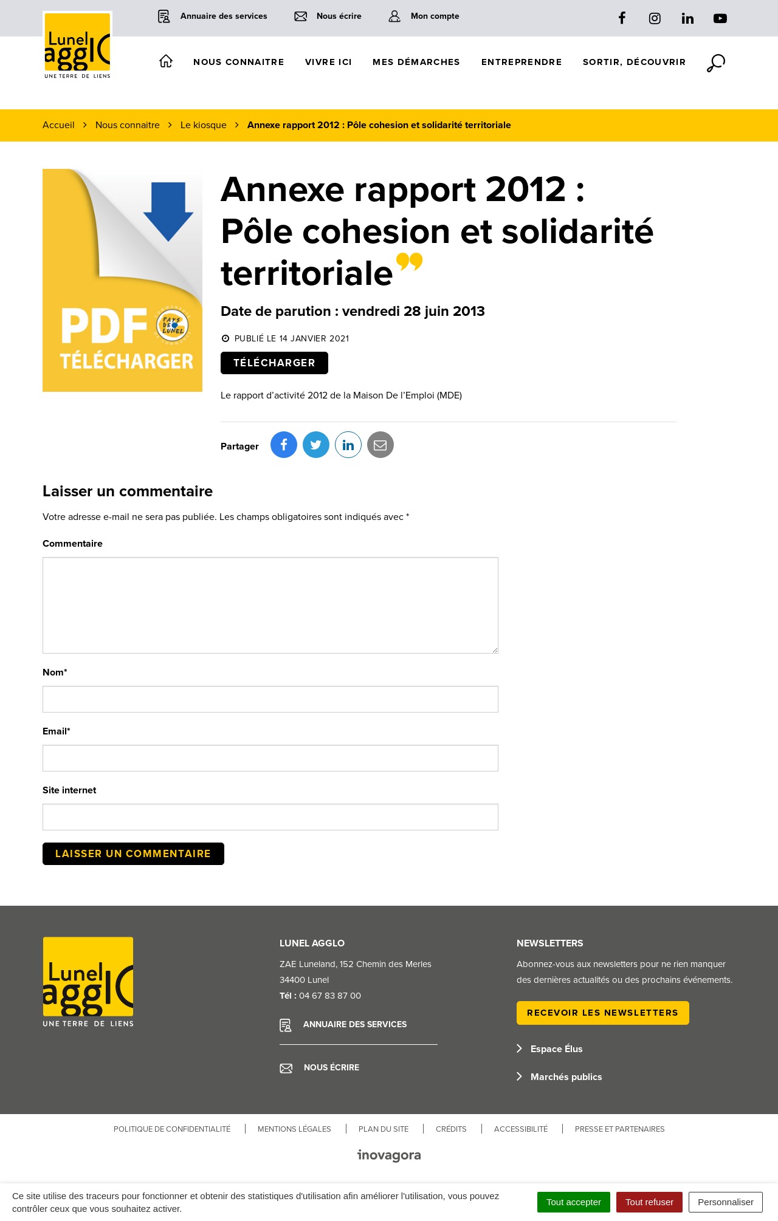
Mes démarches (417, 61)
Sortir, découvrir (634, 61)
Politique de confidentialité (172, 1129)
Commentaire (73, 544)
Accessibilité (521, 1129)
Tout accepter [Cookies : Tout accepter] (573, 1202)
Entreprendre (521, 61)
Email (57, 731)
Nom (55, 672)
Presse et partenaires (620, 1129)
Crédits (451, 1129)
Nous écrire (319, 1067)
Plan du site (383, 1129)
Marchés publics (559, 1077)
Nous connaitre (238, 61)
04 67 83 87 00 (330, 995)
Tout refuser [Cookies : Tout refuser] (649, 1202)
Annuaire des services (343, 1025)
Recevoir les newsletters (603, 1012)
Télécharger (274, 363)
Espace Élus (550, 1049)
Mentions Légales (294, 1129)
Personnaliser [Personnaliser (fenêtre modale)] (726, 1202)
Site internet (69, 790)
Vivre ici (328, 61)
